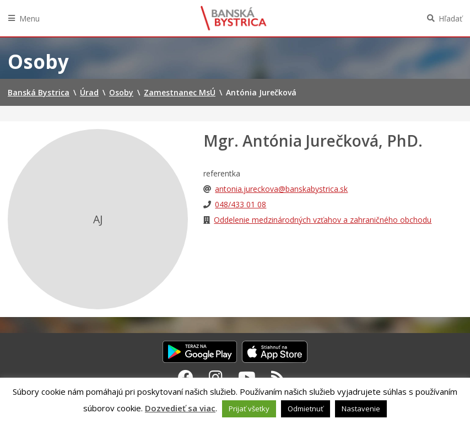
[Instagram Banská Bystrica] (216, 377)
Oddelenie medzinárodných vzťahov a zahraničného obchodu (322, 219)
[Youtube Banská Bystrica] (247, 377)
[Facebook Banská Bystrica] (185, 377)
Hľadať (450, 18)
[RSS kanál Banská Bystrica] (278, 377)
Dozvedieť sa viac (180, 408)
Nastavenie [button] (361, 409)
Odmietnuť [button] (305, 409)
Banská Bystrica (234, 18)
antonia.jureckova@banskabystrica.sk (281, 189)
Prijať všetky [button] (249, 409)
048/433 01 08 (240, 204)
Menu (29, 18)
